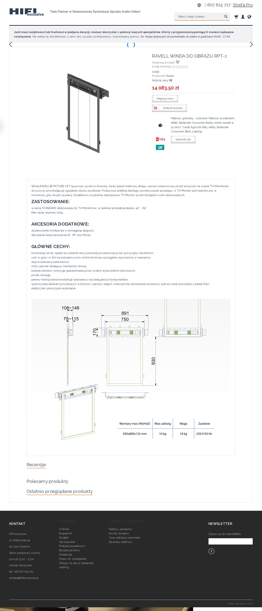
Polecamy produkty (51, 483)
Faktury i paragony (120, 527)
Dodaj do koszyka (172, 108)
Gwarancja (65, 553)
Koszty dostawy (119, 532)
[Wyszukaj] (225, 17)
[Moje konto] (243, 17)
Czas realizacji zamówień (124, 536)
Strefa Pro (243, 4)
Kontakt (63, 536)
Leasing (64, 565)
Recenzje (38, 465)
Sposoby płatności (120, 540)
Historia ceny (162, 80)
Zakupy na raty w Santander (76, 561)
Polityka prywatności (72, 544)
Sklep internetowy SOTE (240, 607)
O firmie (64, 527)
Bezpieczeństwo (69, 549)
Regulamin (65, 532)
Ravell (170, 75)
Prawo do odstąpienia (72, 557)
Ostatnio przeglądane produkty (66, 494)
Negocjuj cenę (165, 98)
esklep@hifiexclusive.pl (23, 581)
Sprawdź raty (183, 139)
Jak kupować (67, 540)
